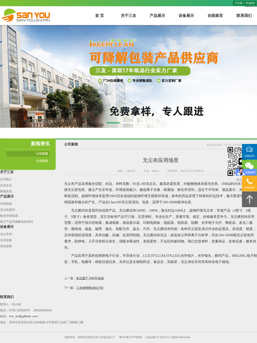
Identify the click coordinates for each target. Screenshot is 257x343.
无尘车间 (6, 234)
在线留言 (215, 15)
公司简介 (6, 179)
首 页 (99, 15)
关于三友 (128, 15)
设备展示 (186, 15)
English (250, 2)
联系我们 (244, 15)
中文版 (239, 2)
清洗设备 (6, 246)
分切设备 (6, 240)
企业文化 (6, 185)
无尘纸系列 (7, 209)
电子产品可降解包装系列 (16, 221)
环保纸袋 (6, 203)
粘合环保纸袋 (9, 215)
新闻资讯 (6, 191)
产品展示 (157, 15)
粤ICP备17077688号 (130, 337)
